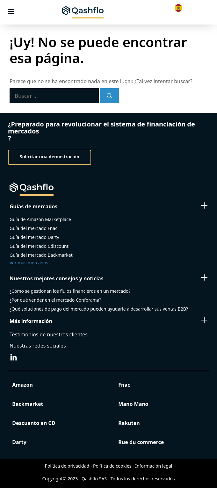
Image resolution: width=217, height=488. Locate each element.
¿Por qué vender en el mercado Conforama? (55, 300)
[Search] (109, 96)
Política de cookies (112, 466)
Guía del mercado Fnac (33, 228)
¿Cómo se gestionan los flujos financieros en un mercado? (70, 291)
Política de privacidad (67, 466)
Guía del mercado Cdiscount (39, 246)
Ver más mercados (29, 263)
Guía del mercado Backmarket (41, 255)
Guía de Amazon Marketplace (40, 219)
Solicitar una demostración (49, 157)
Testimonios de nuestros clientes (49, 334)
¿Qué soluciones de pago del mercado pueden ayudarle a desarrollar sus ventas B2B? (99, 309)
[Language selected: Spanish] (180, 7)
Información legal (153, 466)
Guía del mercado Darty (34, 237)
